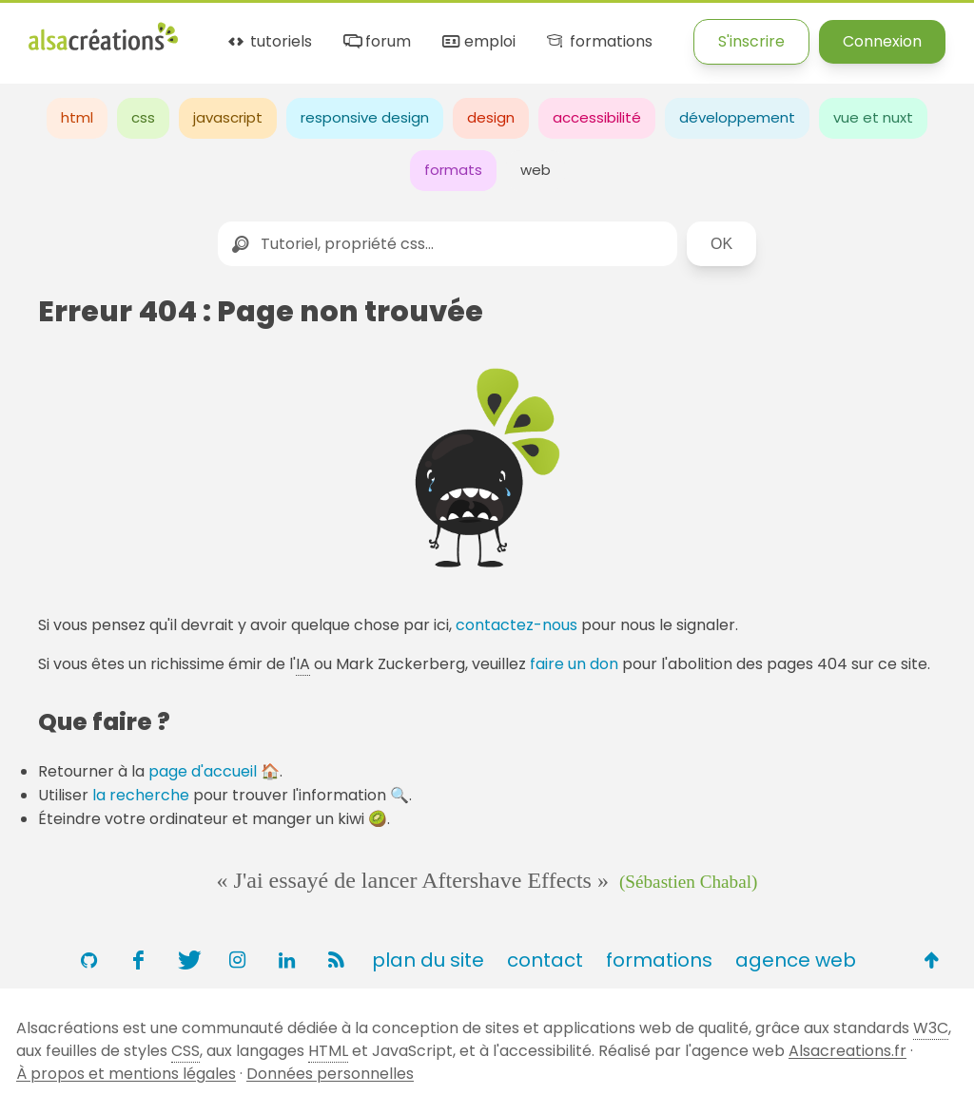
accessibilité (597, 117)
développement (737, 117)
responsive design (365, 117)
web (535, 170)
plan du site (428, 960)
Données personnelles (330, 1074)
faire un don (574, 664)
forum (376, 42)
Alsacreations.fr (847, 1051)
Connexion (882, 41)
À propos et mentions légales (126, 1074)
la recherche (140, 795)
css (143, 117)
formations (598, 42)
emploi (477, 42)
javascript (228, 117)
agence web (795, 960)
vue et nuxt (873, 117)
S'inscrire (751, 41)
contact (545, 960)
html (77, 117)
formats (453, 170)
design (491, 117)
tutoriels (268, 42)
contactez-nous (516, 625)
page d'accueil (202, 771)
